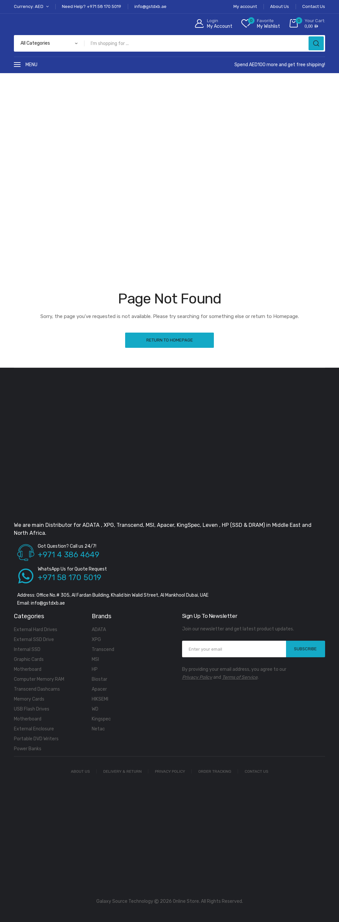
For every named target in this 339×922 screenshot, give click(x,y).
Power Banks (27, 749)
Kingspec (101, 719)
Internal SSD (27, 649)
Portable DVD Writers (36, 739)
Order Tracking (214, 771)
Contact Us (256, 771)
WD (95, 709)
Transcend (103, 649)
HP (95, 669)
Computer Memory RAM (39, 679)
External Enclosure (34, 729)
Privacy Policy (197, 677)
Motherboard (27, 669)
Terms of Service (240, 677)
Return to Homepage (169, 340)
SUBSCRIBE (305, 648)
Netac (98, 729)
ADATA (99, 629)
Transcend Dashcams (37, 689)
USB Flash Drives (31, 709)
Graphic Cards (29, 659)
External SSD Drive (34, 639)
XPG (96, 639)
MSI (95, 659)
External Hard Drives (35, 629)
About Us (80, 771)
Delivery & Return (122, 771)
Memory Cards (29, 699)
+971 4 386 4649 (68, 554)
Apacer (99, 689)
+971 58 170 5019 (69, 577)
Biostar (99, 679)
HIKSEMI (100, 699)
